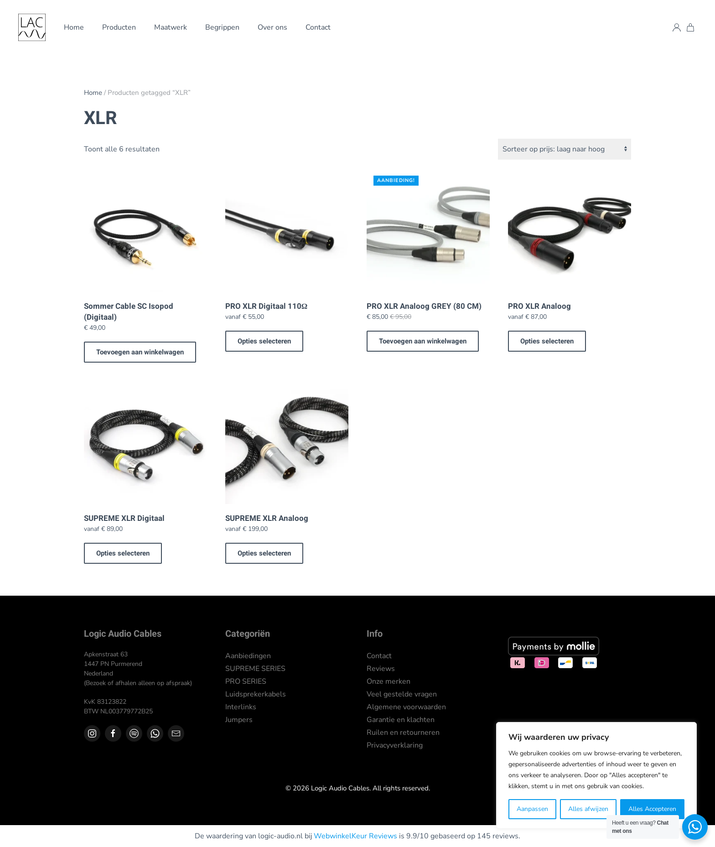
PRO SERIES (245, 681)
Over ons (272, 27)
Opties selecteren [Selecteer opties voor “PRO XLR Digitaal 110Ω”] (264, 341)
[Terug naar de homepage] (32, 27)
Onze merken (388, 681)
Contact (318, 27)
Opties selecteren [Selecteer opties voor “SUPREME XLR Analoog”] (264, 553)
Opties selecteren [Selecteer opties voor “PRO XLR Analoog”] (547, 341)
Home (74, 27)
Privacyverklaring (395, 745)
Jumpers (239, 720)
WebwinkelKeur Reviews (355, 836)
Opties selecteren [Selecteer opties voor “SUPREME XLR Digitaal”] (123, 553)
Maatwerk (170, 27)
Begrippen (222, 27)
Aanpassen (532, 809)
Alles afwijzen (588, 809)
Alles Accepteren (652, 809)
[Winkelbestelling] (564, 149)
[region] (596, 775)
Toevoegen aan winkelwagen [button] (140, 352)
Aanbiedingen (248, 656)
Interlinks (240, 707)
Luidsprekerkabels (255, 694)
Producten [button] (119, 27)
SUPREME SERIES (255, 669)
